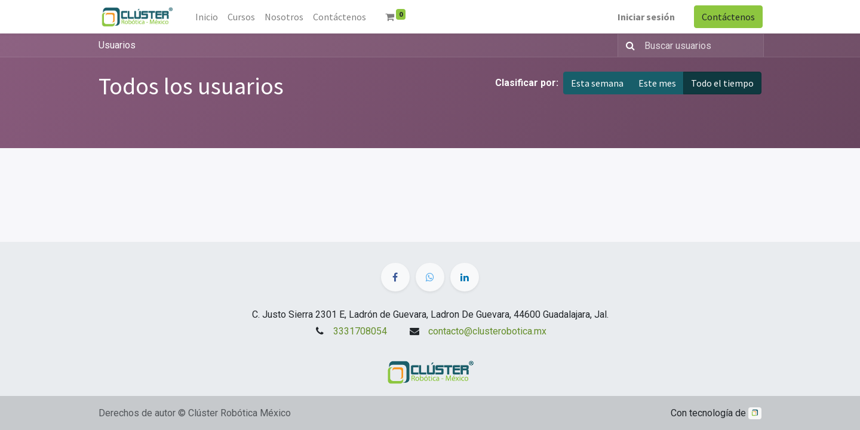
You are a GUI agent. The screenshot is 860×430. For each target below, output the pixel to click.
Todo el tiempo (722, 83)
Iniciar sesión (645, 17)
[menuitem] (208, 17)
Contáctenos (727, 17)
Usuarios (117, 45)
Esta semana (597, 83)
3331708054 (360, 331)
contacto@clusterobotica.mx (487, 331)
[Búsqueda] (628, 45)
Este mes (657, 83)
